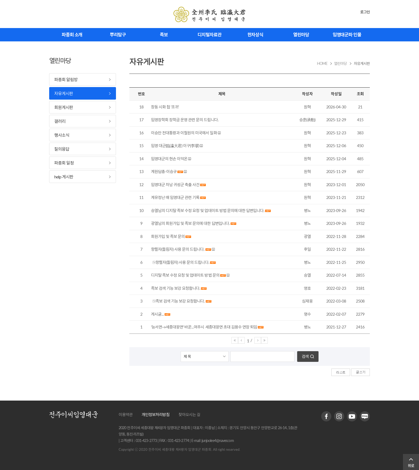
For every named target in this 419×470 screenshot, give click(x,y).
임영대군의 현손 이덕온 (169, 158)
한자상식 (255, 34)
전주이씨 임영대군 (209, 14)
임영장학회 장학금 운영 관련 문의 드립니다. (185, 119)
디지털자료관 (209, 34)
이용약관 (126, 414)
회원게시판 (63, 107)
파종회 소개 (72, 34)
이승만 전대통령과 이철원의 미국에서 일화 (184, 132)
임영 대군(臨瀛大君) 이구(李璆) (175, 145)
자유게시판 (63, 93)
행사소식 (61, 135)
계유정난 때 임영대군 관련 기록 (175, 197)
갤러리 (59, 121)
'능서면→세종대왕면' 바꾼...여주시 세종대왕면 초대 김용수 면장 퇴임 (204, 326)
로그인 (365, 12)
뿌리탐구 (118, 34)
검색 (305, 356)
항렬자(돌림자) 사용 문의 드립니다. (178, 249)
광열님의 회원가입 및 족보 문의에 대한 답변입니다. (190, 223)
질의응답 (61, 148)
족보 (164, 34)
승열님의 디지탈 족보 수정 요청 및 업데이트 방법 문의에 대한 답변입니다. (207, 210)
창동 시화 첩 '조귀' (165, 106)
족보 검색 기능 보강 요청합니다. (175, 288)
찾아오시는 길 (189, 414)
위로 (411, 465)
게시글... (157, 314)
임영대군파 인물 (347, 34)
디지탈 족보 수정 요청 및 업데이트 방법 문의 (185, 275)
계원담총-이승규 (164, 171)
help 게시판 (63, 176)
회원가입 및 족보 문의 (168, 236)
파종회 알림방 (65, 79)
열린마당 (301, 34)
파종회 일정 (64, 162)
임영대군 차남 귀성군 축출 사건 (175, 184)
